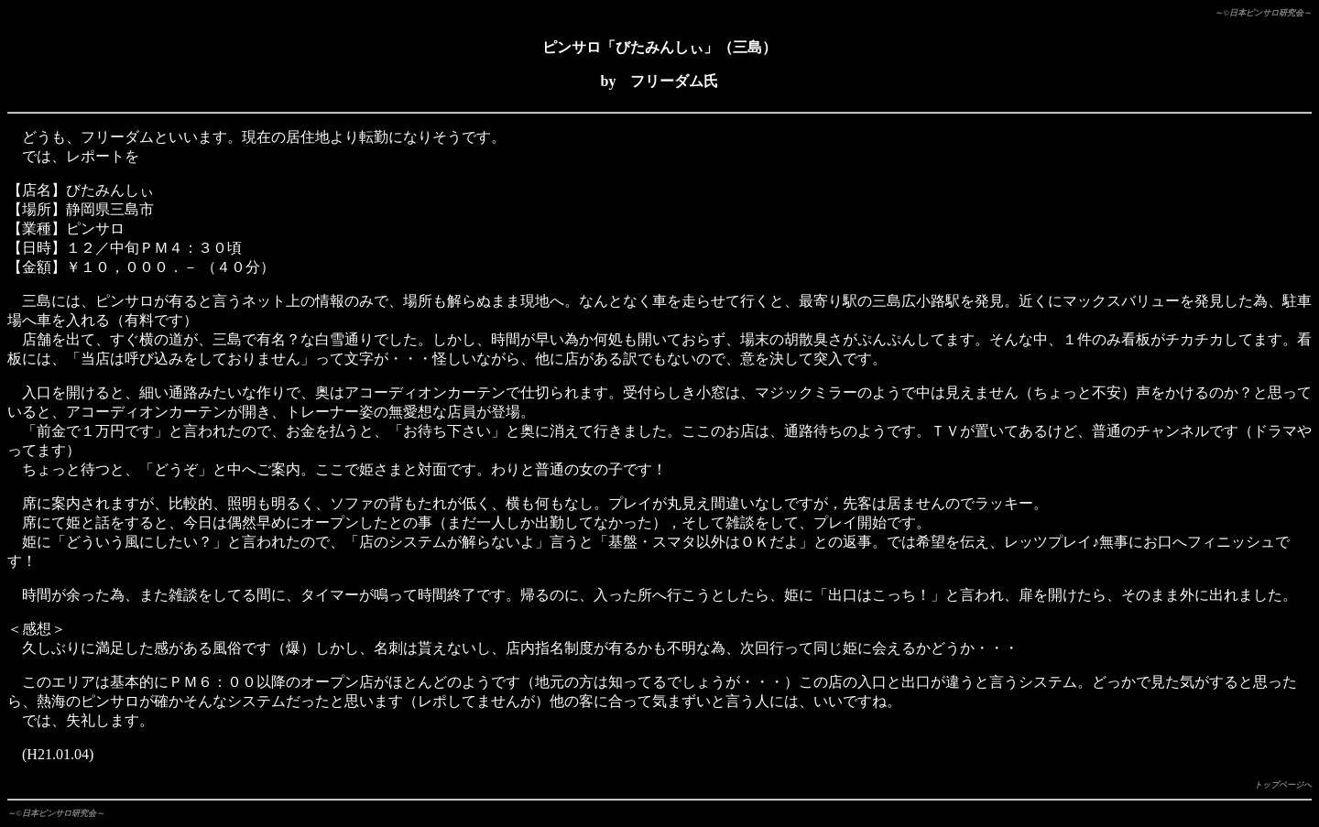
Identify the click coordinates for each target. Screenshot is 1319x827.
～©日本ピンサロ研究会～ (1263, 12)
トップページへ (1283, 784)
